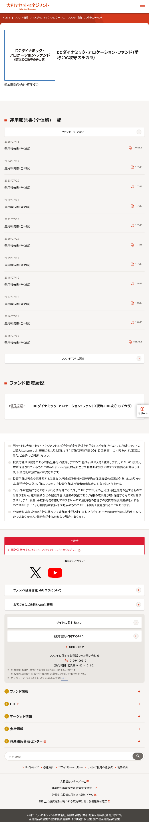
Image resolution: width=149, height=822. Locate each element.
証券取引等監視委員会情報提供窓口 (73, 788)
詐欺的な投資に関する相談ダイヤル (72, 794)
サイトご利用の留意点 (100, 767)
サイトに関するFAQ (69, 622)
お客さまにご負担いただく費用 (33, 604)
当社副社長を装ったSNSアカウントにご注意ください (43, 550)
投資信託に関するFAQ (69, 636)
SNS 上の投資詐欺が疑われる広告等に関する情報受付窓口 (72, 801)
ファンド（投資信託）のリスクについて (37, 590)
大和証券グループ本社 (73, 781)
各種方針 (48, 767)
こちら (64, 678)
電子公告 (122, 767)
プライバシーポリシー (70, 767)
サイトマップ (32, 767)
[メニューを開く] (142, 6)
